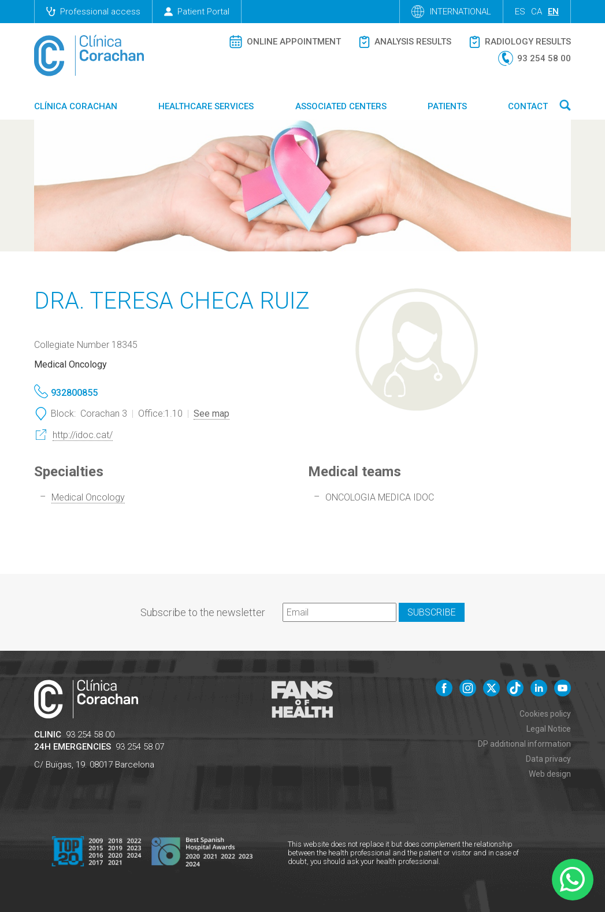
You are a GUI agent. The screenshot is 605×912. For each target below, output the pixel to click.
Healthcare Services (206, 106)
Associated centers (341, 106)
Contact (528, 106)
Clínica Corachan (75, 106)
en (553, 11)
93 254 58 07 (140, 747)
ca (536, 11)
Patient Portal (196, 11)
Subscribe (431, 612)
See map (211, 413)
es (520, 11)
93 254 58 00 (90, 734)
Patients (447, 106)
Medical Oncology (88, 497)
